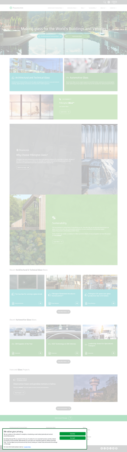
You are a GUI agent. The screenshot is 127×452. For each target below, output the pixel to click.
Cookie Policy (27, 447)
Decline (72, 434)
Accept (72, 438)
